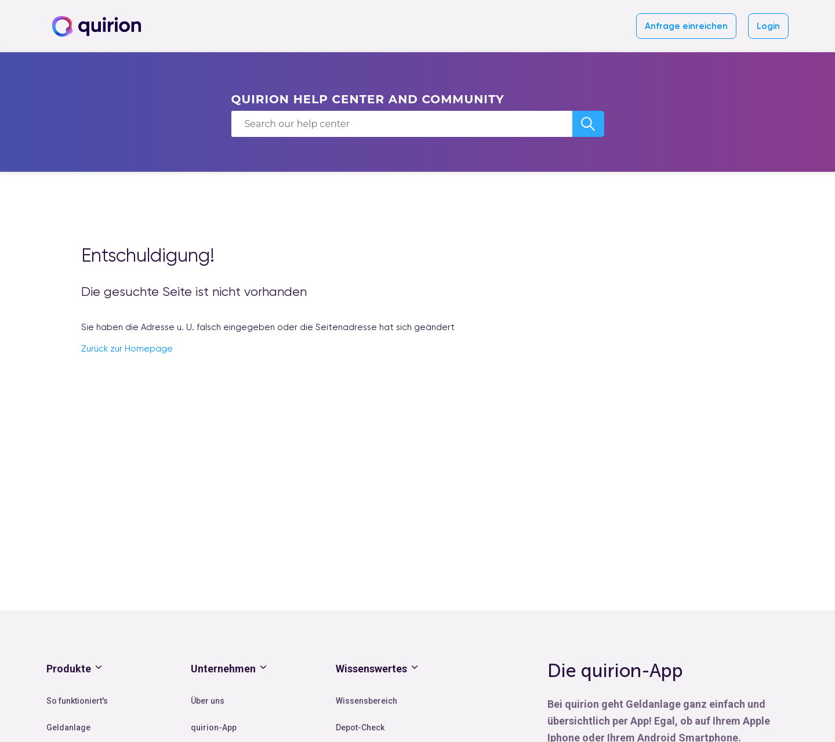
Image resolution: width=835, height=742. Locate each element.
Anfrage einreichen (686, 26)
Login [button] (768, 26)
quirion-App (214, 727)
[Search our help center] (401, 124)
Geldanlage (68, 727)
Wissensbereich (366, 700)
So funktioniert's (77, 700)
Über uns (207, 700)
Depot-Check (360, 727)
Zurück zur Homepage (127, 348)
